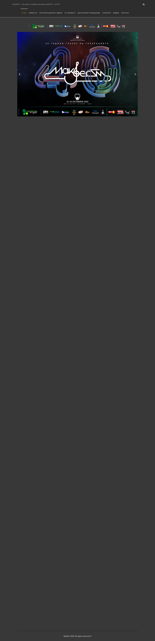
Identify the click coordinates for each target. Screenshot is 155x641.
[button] (19, 74)
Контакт (125, 13)
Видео (116, 13)
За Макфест (70, 13)
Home (24, 13)
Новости (33, 13)
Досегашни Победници (89, 13)
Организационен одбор (51, 13)
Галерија (106, 13)
